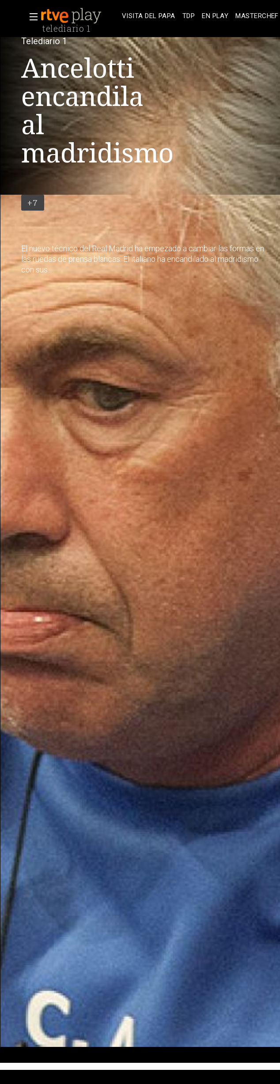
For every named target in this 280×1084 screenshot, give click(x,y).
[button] (31, 16)
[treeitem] (148, 16)
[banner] (79, 16)
